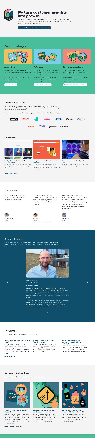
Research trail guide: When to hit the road (16, 411)
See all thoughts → (10, 356)
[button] (7, 282)
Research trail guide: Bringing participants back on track (44, 411)
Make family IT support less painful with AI (17, 341)
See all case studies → (11, 173)
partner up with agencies (15, 113)
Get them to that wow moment (42, 84)
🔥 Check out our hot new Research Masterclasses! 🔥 (34, 27)
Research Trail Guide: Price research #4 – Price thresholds (73, 411)
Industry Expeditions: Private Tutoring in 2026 (43, 341)
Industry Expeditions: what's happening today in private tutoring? (72, 342)
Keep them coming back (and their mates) (75, 84)
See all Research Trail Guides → (14, 426)
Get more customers (11, 84)
